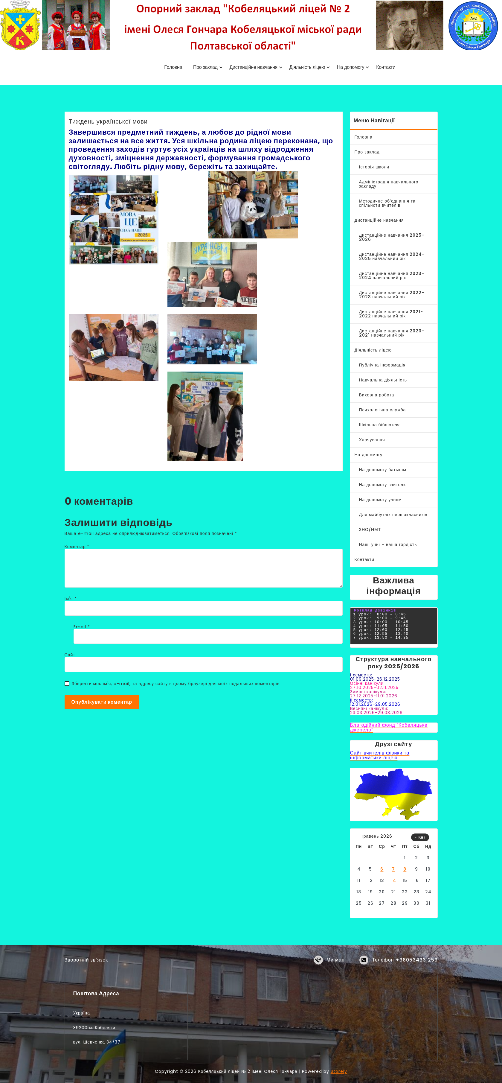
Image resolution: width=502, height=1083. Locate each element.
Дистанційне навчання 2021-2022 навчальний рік (391, 314)
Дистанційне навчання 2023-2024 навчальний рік (392, 275)
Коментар (77, 546)
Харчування (372, 440)
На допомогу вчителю (383, 485)
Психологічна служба (382, 410)
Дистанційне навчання (379, 220)
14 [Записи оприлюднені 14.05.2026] (393, 880)
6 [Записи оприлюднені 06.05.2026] (381, 869)
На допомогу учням (380, 500)
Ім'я (71, 599)
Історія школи (374, 167)
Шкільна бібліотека (380, 425)
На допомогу (369, 455)
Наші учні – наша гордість (388, 544)
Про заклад (367, 152)
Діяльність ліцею (373, 350)
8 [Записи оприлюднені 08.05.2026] (404, 869)
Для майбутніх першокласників (393, 515)
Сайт (70, 655)
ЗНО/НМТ (370, 530)
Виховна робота (376, 395)
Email (82, 627)
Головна (364, 137)
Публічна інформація (382, 365)
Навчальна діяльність (383, 380)
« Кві (420, 837)
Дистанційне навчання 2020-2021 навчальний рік (392, 333)
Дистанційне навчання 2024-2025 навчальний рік (392, 256)
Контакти (364, 559)
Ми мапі (336, 967)
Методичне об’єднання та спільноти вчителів (387, 203)
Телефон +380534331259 (404, 967)
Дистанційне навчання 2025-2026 (392, 237)
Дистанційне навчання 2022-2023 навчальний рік (392, 295)
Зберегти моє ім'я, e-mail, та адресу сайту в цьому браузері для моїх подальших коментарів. (176, 684)
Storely (339, 1071)
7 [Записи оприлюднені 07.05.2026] (393, 869)
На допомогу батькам (382, 470)
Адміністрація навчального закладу (389, 184)
